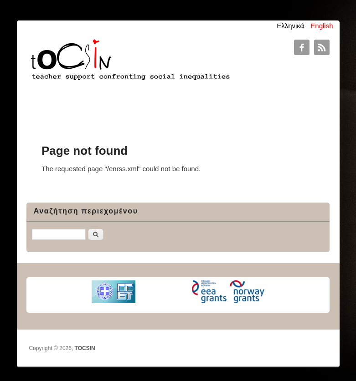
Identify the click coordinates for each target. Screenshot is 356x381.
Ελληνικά (290, 26)
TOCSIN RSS (322, 47)
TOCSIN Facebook (302, 47)
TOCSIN (85, 348)
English (321, 26)
